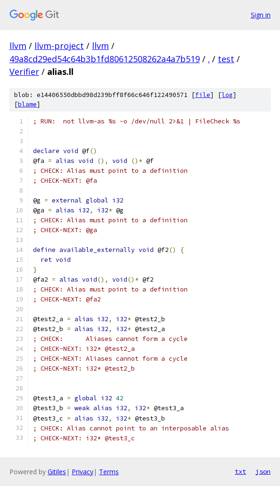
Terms (109, 471)
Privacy (82, 471)
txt (240, 471)
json (263, 471)
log (227, 95)
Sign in (261, 14)
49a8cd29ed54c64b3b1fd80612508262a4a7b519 (104, 59)
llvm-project (59, 45)
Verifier (24, 71)
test (226, 59)
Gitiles (57, 471)
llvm (17, 45)
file (202, 95)
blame (27, 104)
